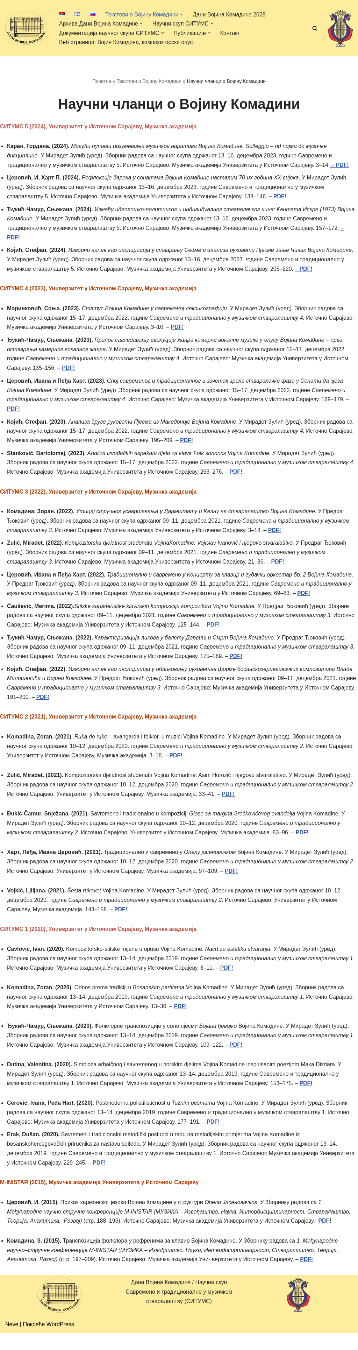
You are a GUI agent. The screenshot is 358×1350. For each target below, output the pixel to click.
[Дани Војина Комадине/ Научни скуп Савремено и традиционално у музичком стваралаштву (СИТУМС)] (26, 28)
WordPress (60, 1341)
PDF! (69, 372)
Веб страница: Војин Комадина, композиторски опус (126, 42)
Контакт (232, 33)
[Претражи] (314, 28)
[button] (182, 14)
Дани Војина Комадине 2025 (230, 14)
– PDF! (342, 166)
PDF (327, 1237)
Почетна (101, 81)
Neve (11, 1341)
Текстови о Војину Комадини (149, 81)
